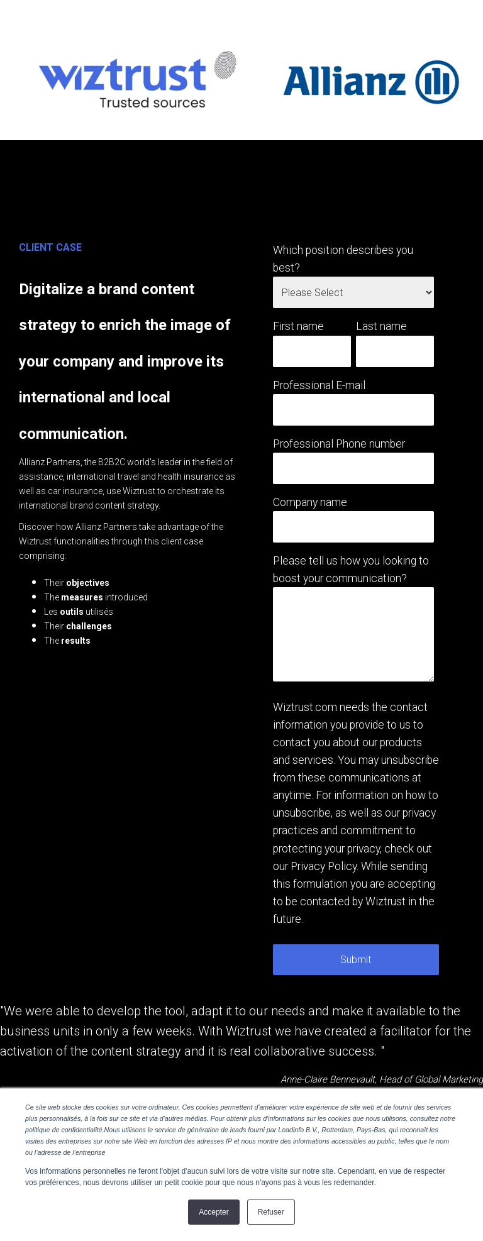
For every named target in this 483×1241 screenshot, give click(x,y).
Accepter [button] (213, 1212)
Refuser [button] (271, 1212)
